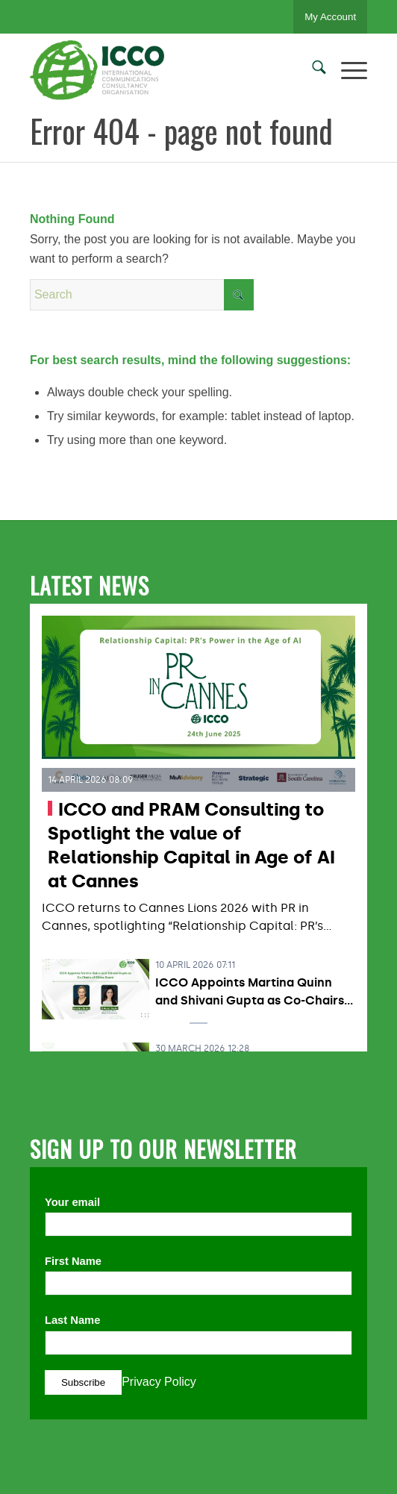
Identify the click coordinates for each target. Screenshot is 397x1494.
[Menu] (346, 70)
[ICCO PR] (165, 70)
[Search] (311, 70)
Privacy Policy (159, 1381)
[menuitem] (311, 70)
